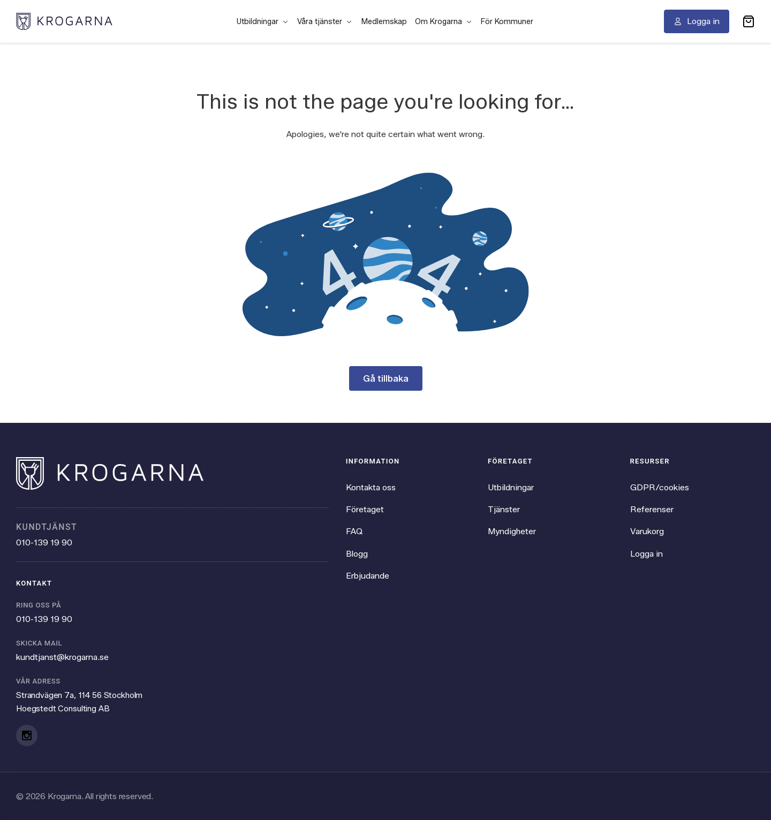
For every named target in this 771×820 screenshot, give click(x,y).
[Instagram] (26, 735)
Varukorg (647, 531)
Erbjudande (367, 576)
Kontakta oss (371, 487)
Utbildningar (511, 487)
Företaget (365, 509)
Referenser (652, 509)
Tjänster (504, 509)
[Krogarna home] (64, 21)
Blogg (357, 554)
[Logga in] (696, 21)
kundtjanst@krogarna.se (62, 657)
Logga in (646, 554)
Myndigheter (512, 531)
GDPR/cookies (659, 487)
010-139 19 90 (44, 542)
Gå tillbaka (386, 378)
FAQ (354, 531)
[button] (748, 21)
